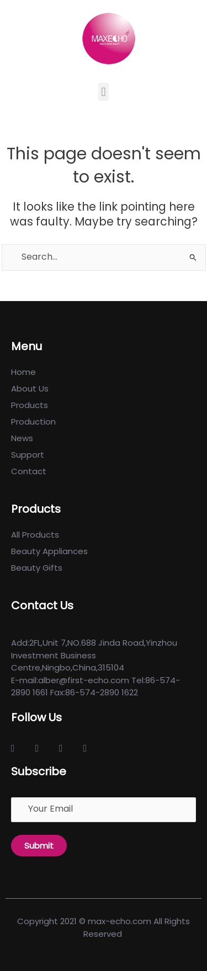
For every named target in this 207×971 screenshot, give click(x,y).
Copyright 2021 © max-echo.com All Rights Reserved (103, 927)
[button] (103, 92)
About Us (30, 388)
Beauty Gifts (36, 567)
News (22, 438)
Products (29, 405)
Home (23, 372)
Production (33, 421)
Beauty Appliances (49, 551)
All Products (35, 534)
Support (27, 454)
